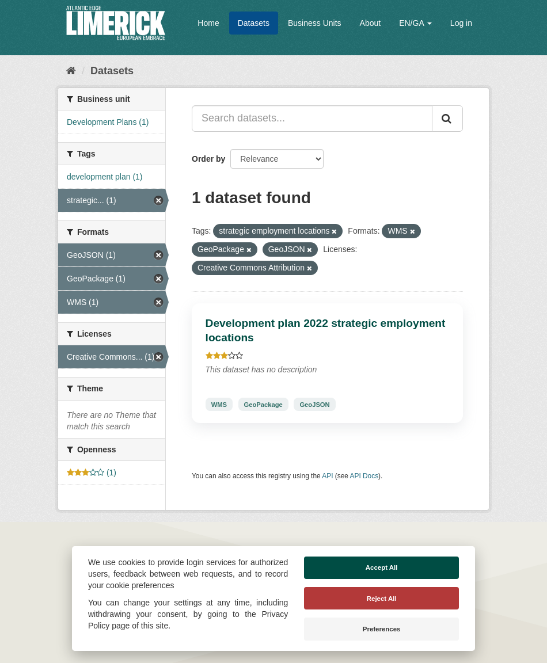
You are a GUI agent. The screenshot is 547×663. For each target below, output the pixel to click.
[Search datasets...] (312, 118)
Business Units (314, 23)
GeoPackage (263, 404)
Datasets (253, 23)
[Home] (71, 71)
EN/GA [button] (415, 23)
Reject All (382, 598)
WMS (219, 404)
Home (208, 23)
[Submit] (447, 118)
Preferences (382, 629)
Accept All (382, 567)
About (370, 23)
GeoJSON (314, 404)
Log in (461, 23)
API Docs (364, 476)
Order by (208, 158)
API (327, 476)
